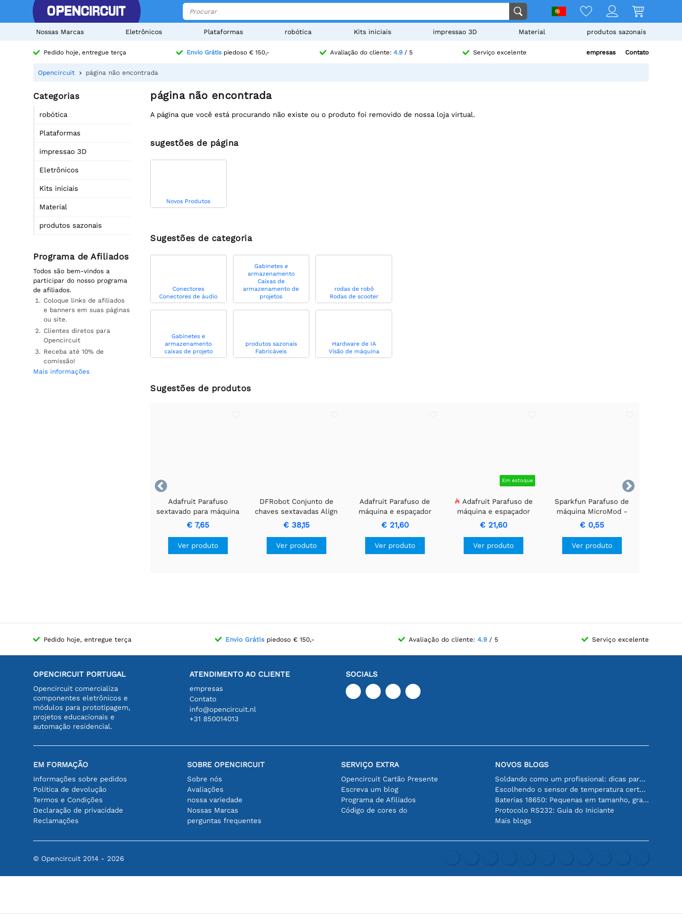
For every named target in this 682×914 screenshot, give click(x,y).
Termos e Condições (68, 800)
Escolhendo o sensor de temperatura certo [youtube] (572, 789)
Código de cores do (374, 810)
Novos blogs (521, 764)
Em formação (60, 764)
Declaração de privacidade (78, 810)
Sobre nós (204, 779)
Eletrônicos (144, 32)
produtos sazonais (616, 32)
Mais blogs (513, 820)
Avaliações (205, 789)
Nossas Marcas (60, 32)
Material (532, 32)
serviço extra (370, 764)
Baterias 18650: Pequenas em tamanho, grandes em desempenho (572, 800)
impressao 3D (455, 32)
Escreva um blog (369, 789)
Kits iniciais (372, 32)
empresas (601, 52)
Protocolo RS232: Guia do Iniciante (554, 810)
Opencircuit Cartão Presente (389, 779)
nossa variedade (214, 800)
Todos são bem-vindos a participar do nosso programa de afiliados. (80, 280)
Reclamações (56, 820)
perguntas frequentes (224, 820)
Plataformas (223, 32)
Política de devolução (70, 789)
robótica (298, 32)
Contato (637, 52)
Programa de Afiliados (378, 800)
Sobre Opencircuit (226, 764)
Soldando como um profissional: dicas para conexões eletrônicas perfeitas (572, 779)
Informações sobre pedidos (80, 779)
